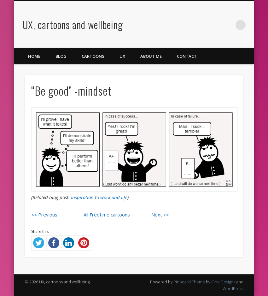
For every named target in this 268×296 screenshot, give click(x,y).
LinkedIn (228, 25)
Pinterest (202, 25)
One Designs (223, 282)
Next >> (160, 214)
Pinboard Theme (189, 282)
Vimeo (215, 25)
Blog (61, 56)
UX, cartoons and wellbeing (72, 24)
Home (34, 56)
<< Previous (44, 214)
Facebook (176, 25)
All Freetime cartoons (107, 214)
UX (122, 56)
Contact (187, 56)
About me (151, 56)
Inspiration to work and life (99, 197)
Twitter (189, 25)
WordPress (233, 288)
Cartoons (93, 56)
